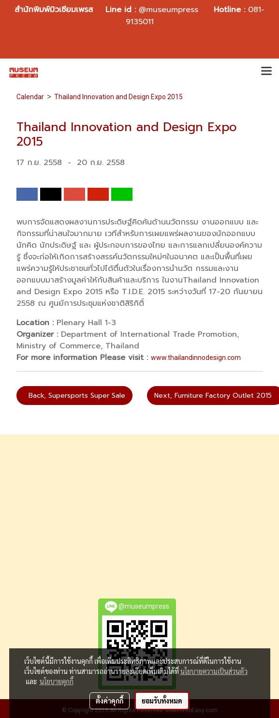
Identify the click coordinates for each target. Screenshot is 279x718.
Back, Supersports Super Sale (74, 395)
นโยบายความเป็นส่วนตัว (214, 671)
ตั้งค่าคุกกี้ (109, 700)
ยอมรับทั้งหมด (162, 700)
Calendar (30, 97)
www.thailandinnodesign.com (196, 357)
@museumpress (168, 9)
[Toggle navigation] (266, 72)
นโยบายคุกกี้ (56, 681)
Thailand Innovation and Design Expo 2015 (118, 97)
